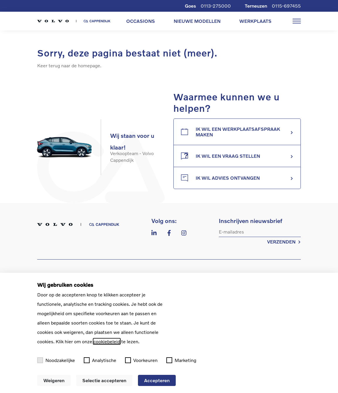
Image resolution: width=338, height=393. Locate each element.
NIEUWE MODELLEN (197, 21)
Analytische (100, 360)
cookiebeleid (106, 341)
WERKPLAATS (255, 21)
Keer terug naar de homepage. (69, 65)
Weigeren (53, 380)
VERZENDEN (284, 241)
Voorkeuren (141, 360)
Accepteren (157, 380)
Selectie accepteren (104, 380)
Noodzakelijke (56, 360)
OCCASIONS (140, 21)
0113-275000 (216, 5)
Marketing (181, 360)
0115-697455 (286, 5)
